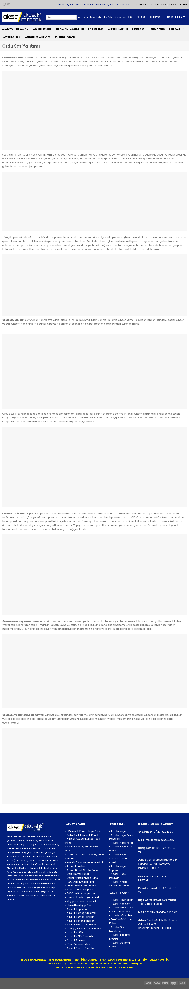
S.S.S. (172, 4)
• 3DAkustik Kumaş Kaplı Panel (83, 831)
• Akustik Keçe (117, 831)
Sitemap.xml (136, 963)
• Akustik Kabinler (119, 904)
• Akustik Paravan (75, 940)
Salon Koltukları (66, 36)
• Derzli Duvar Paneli (77, 874)
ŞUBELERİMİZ (126, 959)
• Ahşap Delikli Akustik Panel (81, 870)
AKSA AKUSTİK (159, 959)
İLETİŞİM (142, 959)
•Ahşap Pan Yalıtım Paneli (80, 901)
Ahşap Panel (159, 29)
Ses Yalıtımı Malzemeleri (71, 29)
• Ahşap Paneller (75, 866)
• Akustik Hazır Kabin (121, 900)
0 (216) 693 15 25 (136, 17)
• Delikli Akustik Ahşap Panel (81, 878)
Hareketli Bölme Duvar (38, 36)
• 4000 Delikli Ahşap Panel (80, 889)
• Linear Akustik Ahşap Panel (82, 897)
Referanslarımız (158, 4)
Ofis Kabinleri (97, 29)
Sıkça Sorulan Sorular (99, 963)
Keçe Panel (176, 29)
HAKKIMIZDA (38, 959)
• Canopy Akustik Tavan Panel (83, 928)
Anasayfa (7, 29)
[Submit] (79, 17)
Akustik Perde (12, 36)
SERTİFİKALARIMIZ (86, 959)
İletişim (183, 4)
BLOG (23, 959)
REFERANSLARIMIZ (60, 959)
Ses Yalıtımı (23, 29)
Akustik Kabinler (119, 29)
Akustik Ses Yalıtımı (120, 963)
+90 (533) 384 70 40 (150, 904)
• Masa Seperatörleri (77, 944)
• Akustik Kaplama (76, 909)
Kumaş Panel (140, 29)
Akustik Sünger (43, 29)
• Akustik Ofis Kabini (120, 915)
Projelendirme (124, 4)
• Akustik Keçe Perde (121, 843)
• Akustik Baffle (74, 932)
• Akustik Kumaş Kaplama (80, 913)
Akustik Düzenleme (84, 4)
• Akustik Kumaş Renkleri (79, 917)
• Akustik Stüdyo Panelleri (80, 948)
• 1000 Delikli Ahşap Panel (80, 882)
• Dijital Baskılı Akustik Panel (81, 835)
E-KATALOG (107, 959)
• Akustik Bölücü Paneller (79, 936)
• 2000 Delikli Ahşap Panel (80, 885)
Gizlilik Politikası (54, 963)
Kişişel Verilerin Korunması (75, 963)
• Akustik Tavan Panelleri (79, 921)
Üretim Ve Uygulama (105, 4)
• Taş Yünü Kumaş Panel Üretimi (84, 862)
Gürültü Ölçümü (65, 4)
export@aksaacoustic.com (161, 912)
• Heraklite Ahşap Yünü (78, 905)
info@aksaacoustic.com (159, 840)
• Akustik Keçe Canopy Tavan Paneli (118, 858)
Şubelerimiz (141, 4)
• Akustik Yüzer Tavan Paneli (81, 924)
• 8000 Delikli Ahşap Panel (80, 893)
